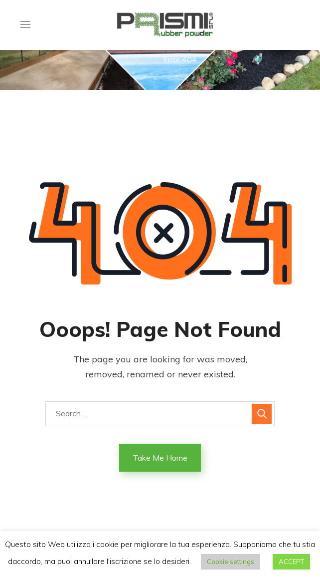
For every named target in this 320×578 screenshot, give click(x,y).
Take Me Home (160, 458)
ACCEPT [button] (291, 562)
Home (134, 59)
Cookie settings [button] (230, 562)
